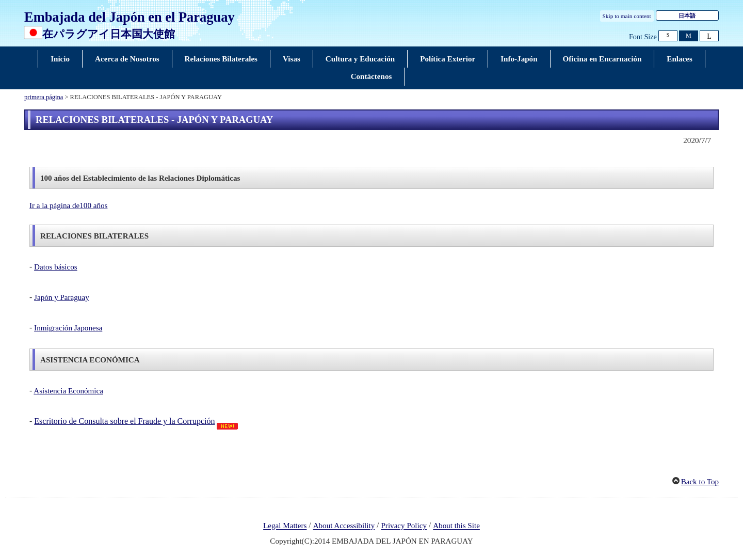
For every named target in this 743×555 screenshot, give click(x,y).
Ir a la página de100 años (68, 205)
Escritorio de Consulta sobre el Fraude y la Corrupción (124, 421)
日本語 (687, 15)
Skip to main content (627, 16)
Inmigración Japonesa (68, 328)
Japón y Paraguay (61, 297)
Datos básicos (55, 267)
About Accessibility (344, 526)
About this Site (456, 526)
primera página (43, 97)
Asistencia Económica (68, 391)
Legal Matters (284, 526)
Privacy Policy (404, 526)
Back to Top (700, 482)
